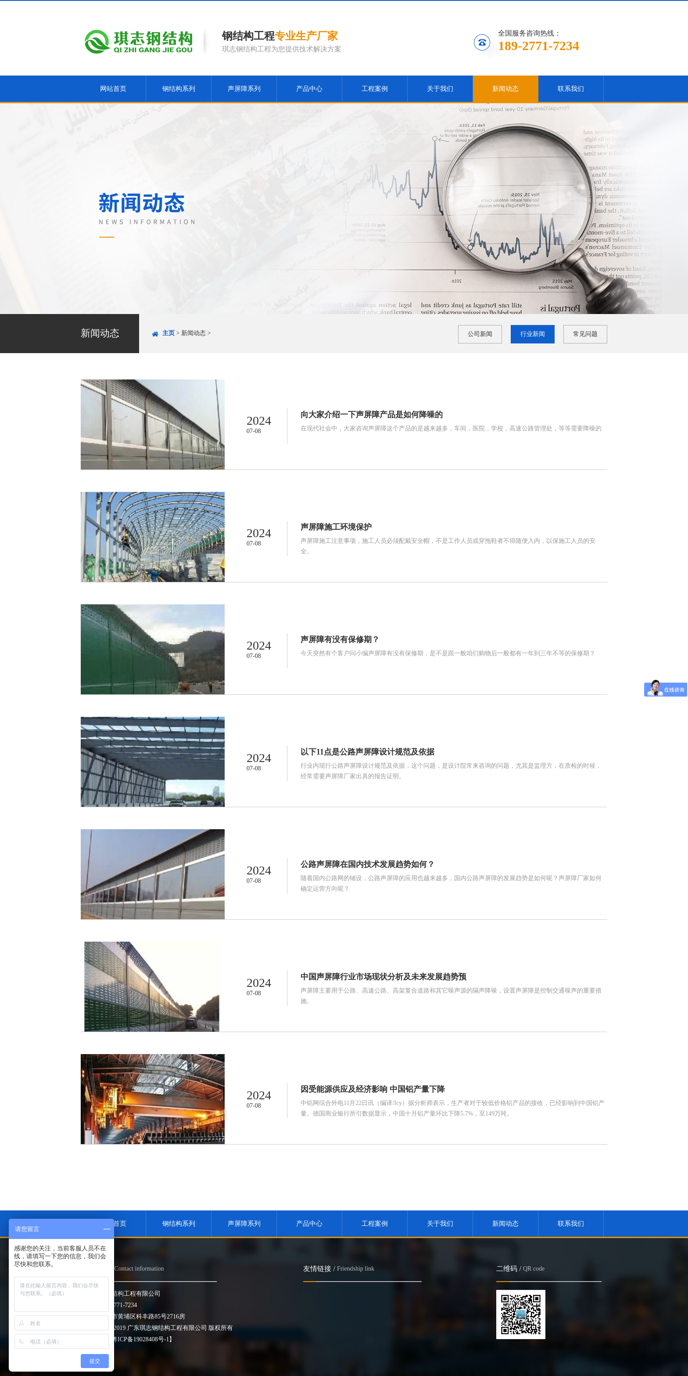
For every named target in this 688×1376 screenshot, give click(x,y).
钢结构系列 (178, 88)
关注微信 (537, 7)
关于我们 (440, 88)
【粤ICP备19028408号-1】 (140, 1339)
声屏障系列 (244, 88)
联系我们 (584, 7)
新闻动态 (505, 88)
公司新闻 (480, 334)
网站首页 (113, 88)
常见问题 (585, 334)
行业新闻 (532, 334)
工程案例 (375, 88)
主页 (168, 333)
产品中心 (309, 88)
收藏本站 (488, 7)
